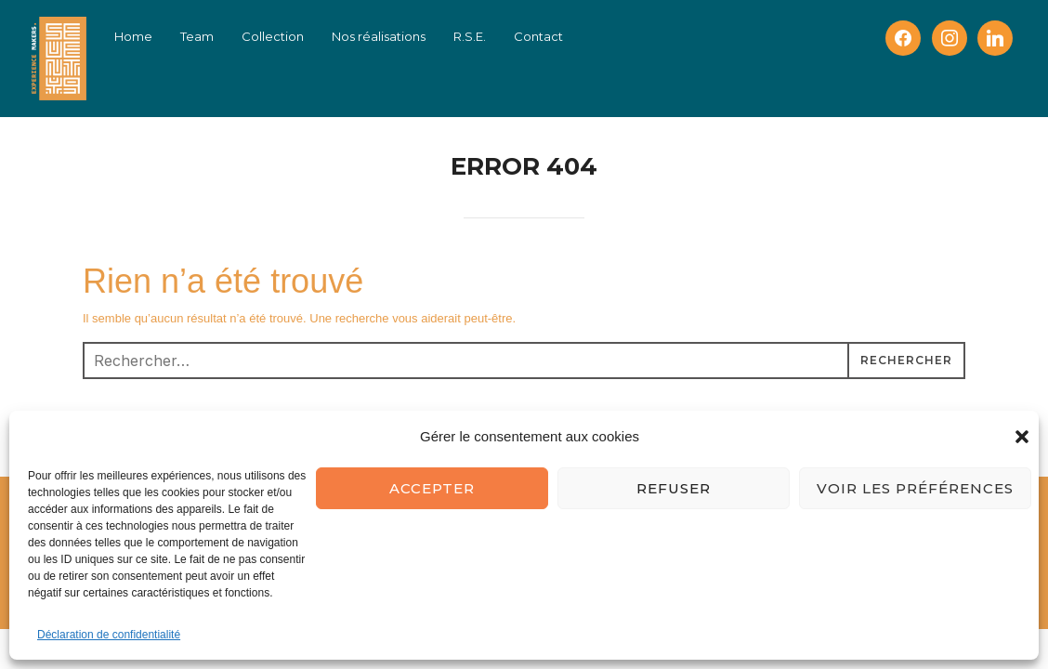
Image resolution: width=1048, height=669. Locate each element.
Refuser (673, 488)
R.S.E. (469, 36)
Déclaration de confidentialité (108, 634)
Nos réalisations (379, 36)
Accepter (432, 488)
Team (197, 36)
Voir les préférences (915, 488)
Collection (273, 36)
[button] (1022, 436)
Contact (538, 36)
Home (133, 36)
